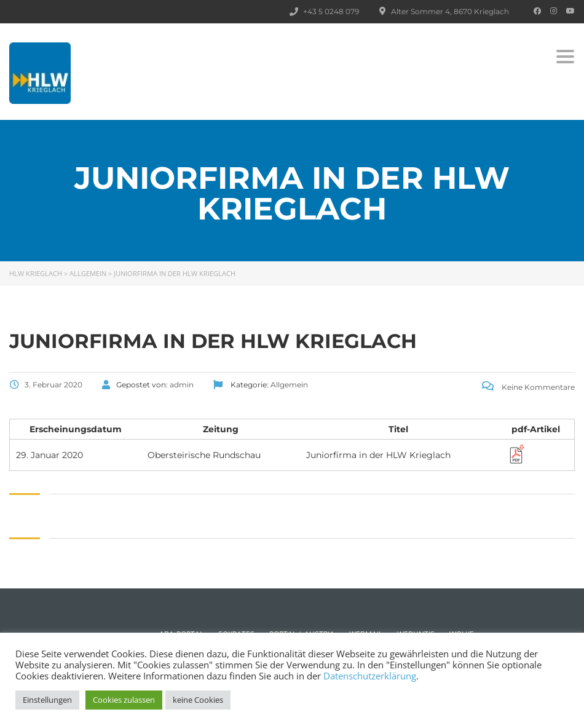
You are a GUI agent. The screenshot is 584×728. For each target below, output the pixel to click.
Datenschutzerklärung (369, 676)
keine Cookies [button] (198, 699)
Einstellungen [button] (47, 699)
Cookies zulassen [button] (124, 699)
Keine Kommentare (528, 387)
